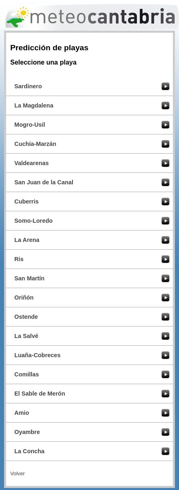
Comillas (26, 374)
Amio (21, 412)
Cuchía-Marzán (35, 144)
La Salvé (26, 336)
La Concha (29, 451)
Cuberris (26, 201)
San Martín (29, 278)
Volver (17, 473)
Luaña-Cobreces (37, 355)
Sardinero (28, 86)
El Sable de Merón (39, 393)
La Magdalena (33, 105)
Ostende (26, 316)
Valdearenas (31, 163)
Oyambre (27, 432)
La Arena (26, 240)
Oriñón (24, 297)
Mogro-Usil (29, 124)
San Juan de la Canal (43, 182)
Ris (18, 259)
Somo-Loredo (33, 220)
